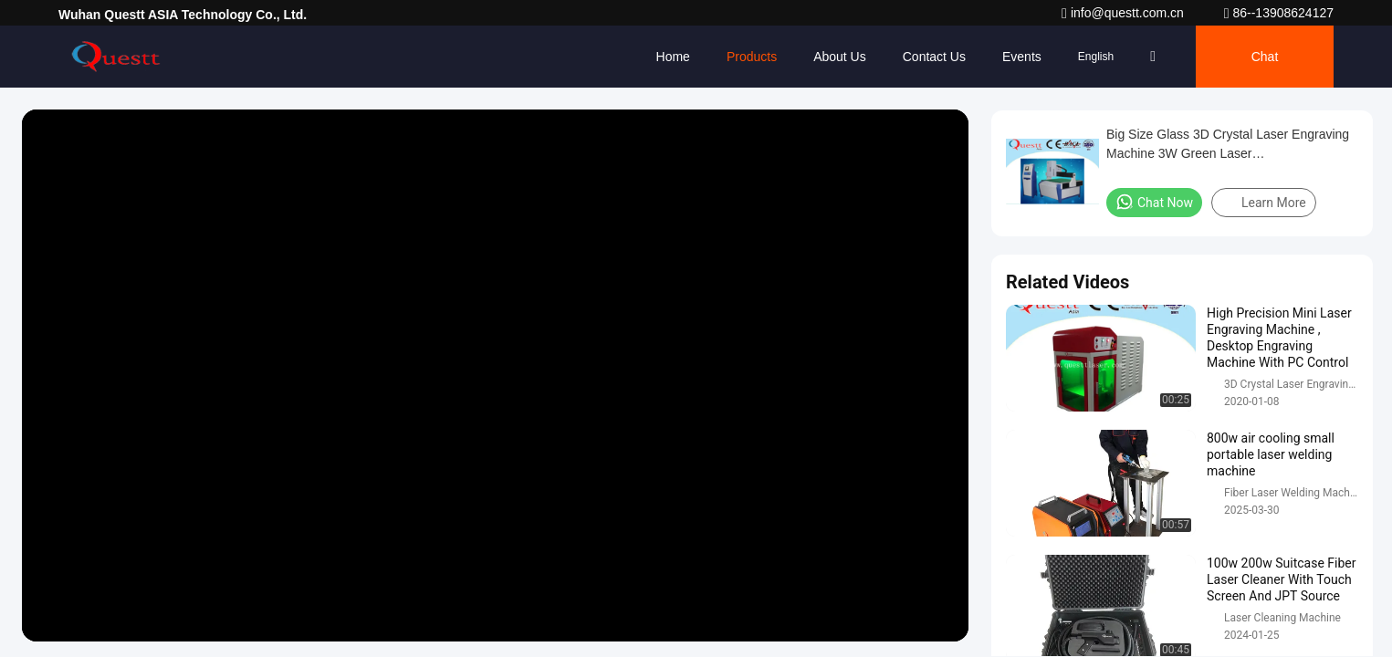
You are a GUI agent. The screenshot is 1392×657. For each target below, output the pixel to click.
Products (752, 56)
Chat (1265, 56)
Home (673, 56)
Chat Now (1154, 202)
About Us (839, 56)
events (1021, 56)
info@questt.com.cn (1125, 12)
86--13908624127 (1279, 12)
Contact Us (934, 56)
